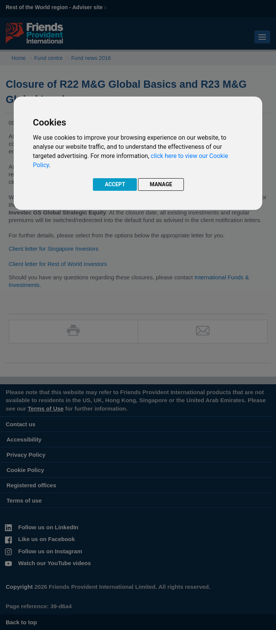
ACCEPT (115, 184)
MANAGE (161, 184)
